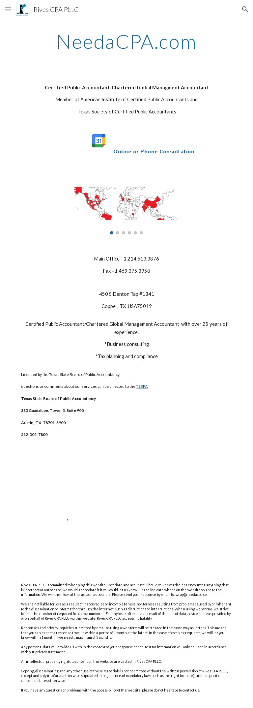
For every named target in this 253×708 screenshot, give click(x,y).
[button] (8, 9)
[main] (126, 41)
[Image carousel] (126, 211)
